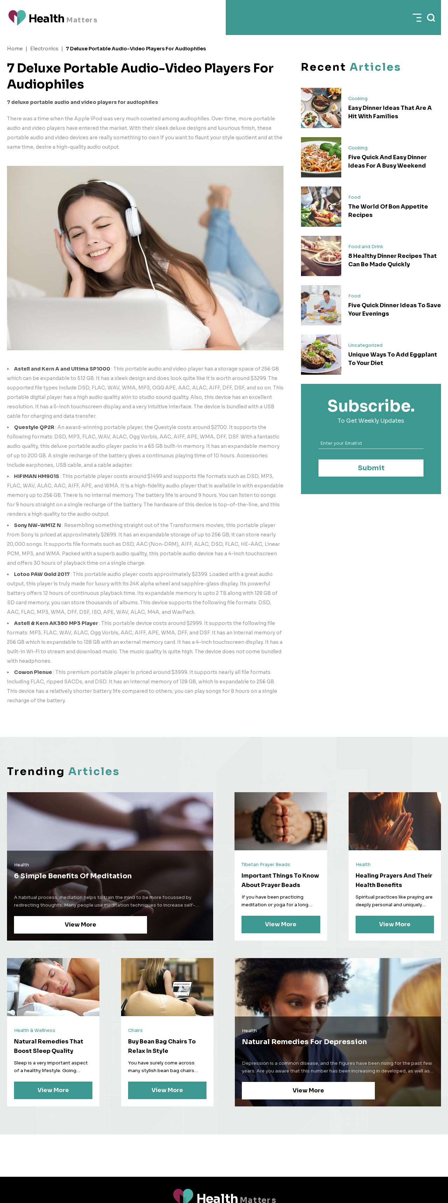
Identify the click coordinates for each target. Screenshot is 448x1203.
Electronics (44, 48)
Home (15, 48)
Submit (371, 468)
